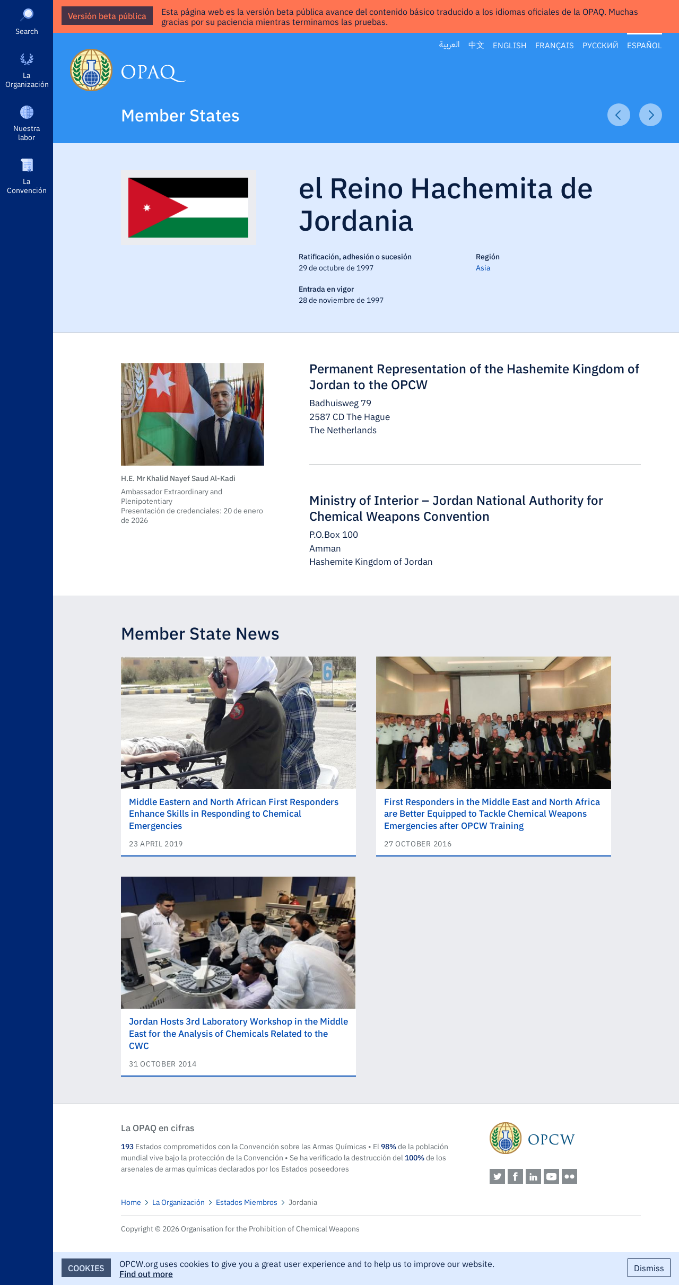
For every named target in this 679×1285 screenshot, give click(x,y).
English (510, 44)
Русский (600, 44)
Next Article (650, 114)
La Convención (27, 185)
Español (644, 44)
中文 (476, 44)
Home (131, 1201)
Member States (180, 114)
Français (554, 44)
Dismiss (649, 1267)
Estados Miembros (246, 1201)
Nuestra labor (26, 132)
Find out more (146, 1273)
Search (26, 30)
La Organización (27, 79)
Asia (483, 267)
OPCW (565, 1138)
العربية (449, 44)
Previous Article (618, 114)
